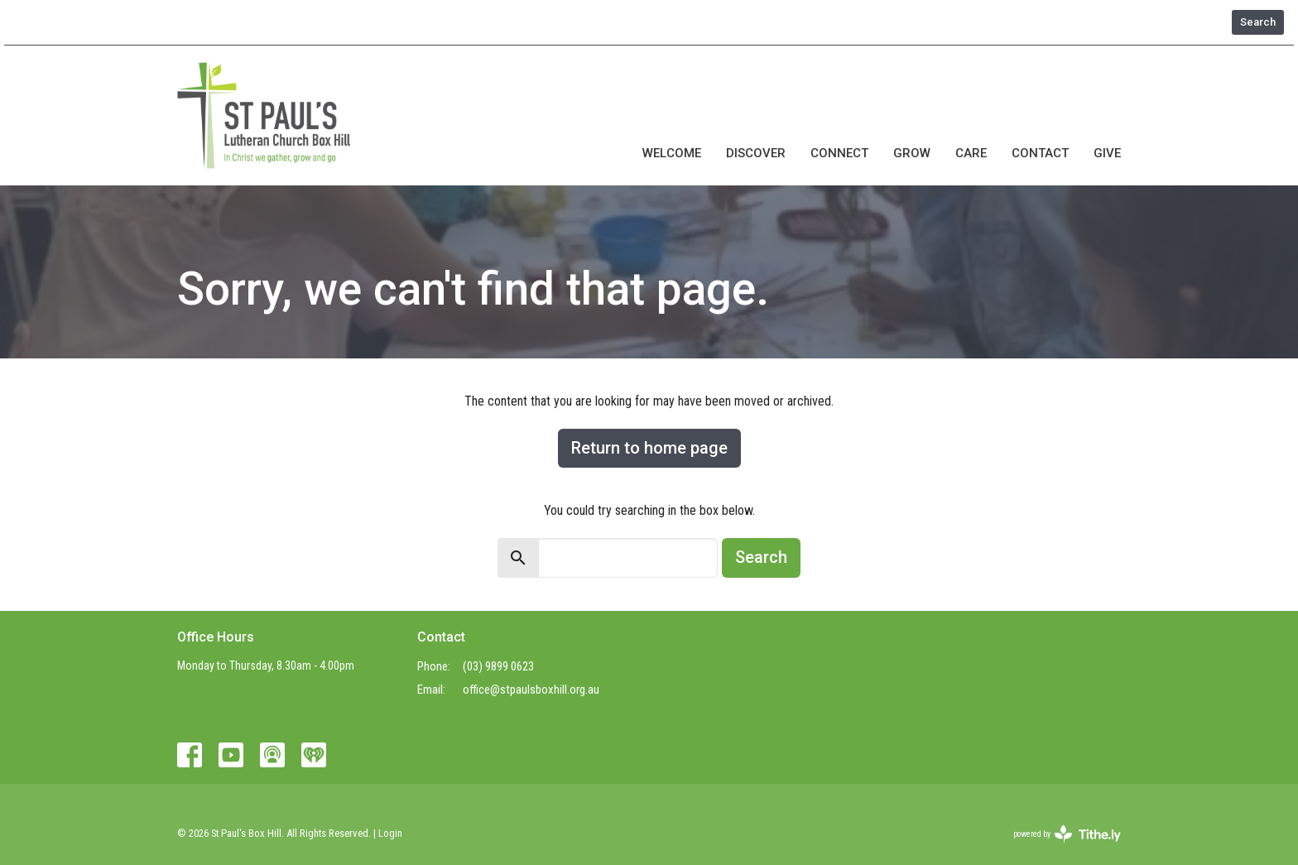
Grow (911, 153)
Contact (1040, 153)
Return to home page (649, 448)
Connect (839, 153)
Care (971, 153)
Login (390, 833)
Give (1107, 153)
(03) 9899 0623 (498, 666)
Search (1258, 22)
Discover (756, 153)
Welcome (671, 153)
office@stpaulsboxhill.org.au (531, 689)
